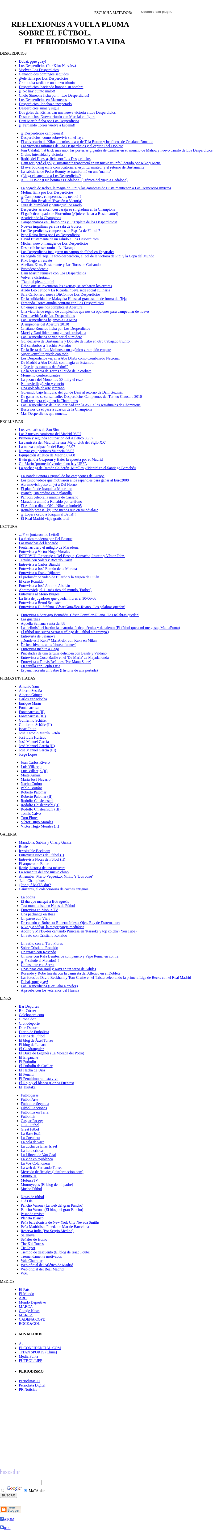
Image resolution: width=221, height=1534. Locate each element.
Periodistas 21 (29, 1381)
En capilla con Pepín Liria (40, 666)
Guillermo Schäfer (33, 720)
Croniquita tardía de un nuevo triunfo (47, 83)
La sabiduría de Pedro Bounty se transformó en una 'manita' (66, 171)
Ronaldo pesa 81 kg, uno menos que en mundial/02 (59, 510)
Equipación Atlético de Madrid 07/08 (47, 455)
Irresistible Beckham (34, 851)
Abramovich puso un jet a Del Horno (49, 484)
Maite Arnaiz (31, 775)
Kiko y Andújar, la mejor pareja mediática (52, 927)
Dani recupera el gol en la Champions (49, 401)
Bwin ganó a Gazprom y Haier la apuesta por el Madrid (61, 459)
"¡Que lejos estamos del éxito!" (44, 367)
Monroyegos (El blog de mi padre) (47, 1185)
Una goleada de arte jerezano (43, 388)
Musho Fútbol (31, 1189)
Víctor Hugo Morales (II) (40, 826)
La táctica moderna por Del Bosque (45, 539)
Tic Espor (28, 1248)
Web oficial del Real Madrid (42, 1269)
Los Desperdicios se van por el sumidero (51, 337)
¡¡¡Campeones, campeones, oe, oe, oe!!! (51, 197)
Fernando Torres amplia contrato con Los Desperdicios (62, 303)
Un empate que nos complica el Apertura (51, 307)
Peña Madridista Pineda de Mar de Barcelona (55, 1227)
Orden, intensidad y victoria (42, 154)
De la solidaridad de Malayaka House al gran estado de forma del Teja (74, 299)
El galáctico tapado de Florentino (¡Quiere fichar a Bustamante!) (69, 214)
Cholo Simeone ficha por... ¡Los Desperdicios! (54, 95)
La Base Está (31, 1133)
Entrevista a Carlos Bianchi (39, 564)
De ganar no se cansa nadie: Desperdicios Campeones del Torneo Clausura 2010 (81, 396)
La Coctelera (30, 1138)
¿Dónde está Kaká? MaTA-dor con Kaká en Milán (59, 640)
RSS (5, 1528)
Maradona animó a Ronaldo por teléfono (51, 501)
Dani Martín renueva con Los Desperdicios (53, 273)
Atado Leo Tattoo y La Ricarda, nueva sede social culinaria (65, 290)
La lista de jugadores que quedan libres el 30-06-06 (57, 598)
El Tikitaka (27, 1087)
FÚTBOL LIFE (30, 1361)
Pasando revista (32, 1214)
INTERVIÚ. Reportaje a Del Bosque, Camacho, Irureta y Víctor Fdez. (72, 556)
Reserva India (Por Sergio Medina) (47, 1231)
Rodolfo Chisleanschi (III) (41, 809)
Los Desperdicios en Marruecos (43, 100)
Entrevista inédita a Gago (40, 649)
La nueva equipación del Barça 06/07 (47, 447)
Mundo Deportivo (32, 1302)
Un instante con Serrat (37, 965)
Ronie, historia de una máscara (42, 868)
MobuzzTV (29, 1180)
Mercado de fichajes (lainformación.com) (52, 1172)
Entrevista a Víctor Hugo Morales (44, 552)
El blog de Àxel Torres (36, 1040)
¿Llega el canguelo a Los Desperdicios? (51, 176)
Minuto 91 (29, 1176)
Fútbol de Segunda (35, 1104)
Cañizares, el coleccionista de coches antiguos (53, 889)
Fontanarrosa (29, 708)
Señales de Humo (34, 1239)
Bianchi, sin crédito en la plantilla (46, 493)
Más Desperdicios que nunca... (44, 414)
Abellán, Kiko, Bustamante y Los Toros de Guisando (61, 265)
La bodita (28, 897)
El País (24, 1289)
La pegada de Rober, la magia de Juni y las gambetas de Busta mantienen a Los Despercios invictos (96, 188)
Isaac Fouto (27, 729)
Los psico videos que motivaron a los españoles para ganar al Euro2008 (75, 480)
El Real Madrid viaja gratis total (45, 518)
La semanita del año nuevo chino (44, 872)
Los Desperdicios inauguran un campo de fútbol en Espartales (67, 252)
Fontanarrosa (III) (32, 716)
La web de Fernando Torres (41, 1168)
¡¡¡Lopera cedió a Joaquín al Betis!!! (48, 514)
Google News (29, 1311)
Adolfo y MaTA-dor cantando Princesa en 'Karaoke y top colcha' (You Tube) (79, 931)
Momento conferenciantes (40, 375)
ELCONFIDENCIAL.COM (40, 1348)
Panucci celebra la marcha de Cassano (49, 497)
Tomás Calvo (31, 813)
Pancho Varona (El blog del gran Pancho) (52, 1210)
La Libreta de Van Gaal (38, 1155)
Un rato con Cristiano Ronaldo (44, 935)
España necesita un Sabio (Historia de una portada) (59, 670)
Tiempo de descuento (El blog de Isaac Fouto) (55, 1252)
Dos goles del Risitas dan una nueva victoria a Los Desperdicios (67, 112)
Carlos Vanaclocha (33, 699)
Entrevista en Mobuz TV (39, 910)
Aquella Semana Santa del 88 (43, 623)
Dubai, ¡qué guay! (32, 61)
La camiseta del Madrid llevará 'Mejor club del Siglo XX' (62, 442)
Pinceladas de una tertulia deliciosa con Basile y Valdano (64, 653)
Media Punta (28, 1356)
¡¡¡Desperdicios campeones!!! (43, 133)
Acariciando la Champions (41, 218)
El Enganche (28, 1057)
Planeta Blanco (32, 1218)
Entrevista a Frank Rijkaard (39, 573)
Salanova (28, 1235)
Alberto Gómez (30, 695)
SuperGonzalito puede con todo (44, 354)
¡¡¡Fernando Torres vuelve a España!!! (48, 125)
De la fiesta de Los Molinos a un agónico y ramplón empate (66, 350)
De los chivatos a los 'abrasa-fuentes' (48, 645)
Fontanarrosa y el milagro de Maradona (49, 547)
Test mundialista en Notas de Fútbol (48, 906)
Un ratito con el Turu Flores (42, 943)
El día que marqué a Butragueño (45, 901)
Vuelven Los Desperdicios (39, 70)
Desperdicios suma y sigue (39, 108)
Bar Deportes (29, 1006)
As (21, 1344)
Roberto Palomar (33, 792)
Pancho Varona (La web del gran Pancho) (52, 1205)
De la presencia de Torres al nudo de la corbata (56, 371)
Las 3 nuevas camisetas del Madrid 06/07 (50, 434)
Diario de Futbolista (34, 1032)
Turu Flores (29, 818)
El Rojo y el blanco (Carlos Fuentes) (46, 1083)
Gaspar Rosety (32, 1121)
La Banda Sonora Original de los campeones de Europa (62, 476)
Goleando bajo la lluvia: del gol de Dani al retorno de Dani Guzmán (72, 392)
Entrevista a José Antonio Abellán (44, 586)
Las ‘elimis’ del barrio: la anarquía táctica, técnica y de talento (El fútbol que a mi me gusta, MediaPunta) (100, 628)
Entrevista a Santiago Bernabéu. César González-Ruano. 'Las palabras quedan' (80, 615)
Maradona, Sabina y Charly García (45, 842)
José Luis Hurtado (32, 737)
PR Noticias (28, 1389)
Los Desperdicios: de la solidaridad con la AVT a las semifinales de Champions (81, 405)
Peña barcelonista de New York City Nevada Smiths (60, 1222)
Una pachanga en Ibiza (38, 914)
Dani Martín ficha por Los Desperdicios (49, 121)
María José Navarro (35, 779)
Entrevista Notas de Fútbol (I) (41, 855)
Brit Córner (27, 1011)
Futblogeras (30, 1095)
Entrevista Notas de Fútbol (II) (42, 859)
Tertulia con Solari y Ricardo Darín (45, 560)
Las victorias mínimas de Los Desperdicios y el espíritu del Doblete (72, 146)
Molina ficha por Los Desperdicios (47, 192)
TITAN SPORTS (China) (38, 1352)
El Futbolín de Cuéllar (36, 1066)
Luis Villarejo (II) (34, 771)
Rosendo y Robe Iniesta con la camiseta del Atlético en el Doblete (71, 973)
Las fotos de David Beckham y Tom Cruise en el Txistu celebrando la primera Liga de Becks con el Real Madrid (106, 977)
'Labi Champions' (32, 881)
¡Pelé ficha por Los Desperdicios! (44, 78)
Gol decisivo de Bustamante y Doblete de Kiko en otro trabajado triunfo (75, 341)
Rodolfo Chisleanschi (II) (40, 805)
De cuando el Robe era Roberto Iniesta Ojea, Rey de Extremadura (70, 923)
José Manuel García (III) (37, 750)
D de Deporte (29, 1028)
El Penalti (26, 1074)
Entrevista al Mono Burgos (39, 594)
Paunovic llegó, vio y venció (42, 384)
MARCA (26, 1306)
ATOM (7, 1519)
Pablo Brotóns (31, 788)
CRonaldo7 (27, 1019)
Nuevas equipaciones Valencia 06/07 (46, 451)
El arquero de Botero (34, 864)
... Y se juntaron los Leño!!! (40, 535)
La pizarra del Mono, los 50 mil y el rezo (52, 379)
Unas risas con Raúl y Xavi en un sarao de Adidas (58, 969)
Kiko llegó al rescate (36, 260)
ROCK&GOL (29, 1324)
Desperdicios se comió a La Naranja (48, 248)
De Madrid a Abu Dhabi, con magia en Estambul (57, 362)
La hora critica (32, 1150)
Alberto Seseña (30, 691)
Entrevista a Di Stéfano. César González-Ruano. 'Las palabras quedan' (72, 607)
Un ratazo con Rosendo (38, 952)
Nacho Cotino (31, 784)
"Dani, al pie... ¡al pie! (37, 282)
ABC (23, 1298)
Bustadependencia (34, 269)
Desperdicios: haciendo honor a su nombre (51, 87)
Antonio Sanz (29, 686)
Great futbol (30, 1129)
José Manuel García (34, 742)
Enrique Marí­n (30, 703)
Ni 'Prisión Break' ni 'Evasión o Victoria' (51, 201)
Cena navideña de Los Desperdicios (48, 316)
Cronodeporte (29, 1023)
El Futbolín (27, 1062)
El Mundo (26, 1294)
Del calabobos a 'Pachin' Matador (46, 345)
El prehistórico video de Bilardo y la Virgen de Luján (59, 577)
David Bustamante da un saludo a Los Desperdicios (60, 239)
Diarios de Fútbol (32, 1036)
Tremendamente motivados (41, 1256)
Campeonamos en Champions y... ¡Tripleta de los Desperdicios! (69, 222)
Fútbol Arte (29, 1099)
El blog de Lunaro (32, 1045)
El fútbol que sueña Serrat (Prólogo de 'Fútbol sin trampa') (65, 632)
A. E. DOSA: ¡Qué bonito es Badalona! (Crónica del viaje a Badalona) (74, 180)
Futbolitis (28, 1116)
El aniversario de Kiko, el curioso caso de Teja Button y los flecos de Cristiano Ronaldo (87, 142)
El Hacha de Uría (32, 1070)
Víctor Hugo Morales (37, 822)
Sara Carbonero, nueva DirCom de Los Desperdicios (60, 294)
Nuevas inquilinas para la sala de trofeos (51, 226)
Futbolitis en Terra (35, 1112)
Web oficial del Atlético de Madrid (47, 1265)
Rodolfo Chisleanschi (37, 801)
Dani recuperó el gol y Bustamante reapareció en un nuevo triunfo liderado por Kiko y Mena (91, 163)
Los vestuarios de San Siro (39, 430)
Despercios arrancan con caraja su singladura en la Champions (68, 209)
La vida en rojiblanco (37, 1159)
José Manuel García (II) (37, 746)
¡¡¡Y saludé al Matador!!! (40, 960)
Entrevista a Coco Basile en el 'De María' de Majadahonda (65, 657)
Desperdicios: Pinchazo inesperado (45, 104)
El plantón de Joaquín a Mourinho (46, 489)
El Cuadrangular (31, 1049)
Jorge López (28, 754)
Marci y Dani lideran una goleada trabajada (53, 333)
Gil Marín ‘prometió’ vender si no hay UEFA (53, 464)
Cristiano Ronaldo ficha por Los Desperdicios (55, 328)
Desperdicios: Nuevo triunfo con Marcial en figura (57, 117)
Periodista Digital (32, 1385)
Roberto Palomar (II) (36, 796)
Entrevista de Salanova (38, 636)
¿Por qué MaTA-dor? (35, 885)
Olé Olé (27, 1201)
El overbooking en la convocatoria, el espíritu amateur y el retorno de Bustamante (82, 167)
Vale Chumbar (31, 1261)
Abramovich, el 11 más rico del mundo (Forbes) (55, 590)
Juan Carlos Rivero (35, 762)
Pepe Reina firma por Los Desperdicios (50, 235)
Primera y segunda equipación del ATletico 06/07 (56, 438)
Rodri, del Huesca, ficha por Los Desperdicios (56, 159)
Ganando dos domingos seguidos (44, 74)
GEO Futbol (30, 1125)
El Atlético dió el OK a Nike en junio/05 (51, 506)
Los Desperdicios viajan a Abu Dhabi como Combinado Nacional (70, 358)
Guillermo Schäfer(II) (35, 725)
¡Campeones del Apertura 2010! (45, 324)
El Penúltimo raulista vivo (38, 1079)
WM (24, 1273)
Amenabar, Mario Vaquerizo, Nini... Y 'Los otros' (56, 876)
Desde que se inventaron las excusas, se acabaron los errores (66, 286)
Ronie (23, 847)
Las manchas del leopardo (38, 543)
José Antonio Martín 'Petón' (40, 733)
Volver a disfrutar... (35, 277)
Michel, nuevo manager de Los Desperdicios (54, 243)
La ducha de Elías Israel (39, 1146)
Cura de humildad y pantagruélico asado (51, 205)
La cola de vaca (32, 1142)
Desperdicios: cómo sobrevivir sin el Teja (52, 137)
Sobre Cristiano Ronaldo (39, 948)
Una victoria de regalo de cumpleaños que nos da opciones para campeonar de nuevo (85, 311)
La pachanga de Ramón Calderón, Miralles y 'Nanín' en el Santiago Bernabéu (77, 468)
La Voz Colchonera (35, 1163)
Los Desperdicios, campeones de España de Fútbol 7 (60, 231)
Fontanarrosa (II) (32, 712)
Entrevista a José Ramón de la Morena (48, 569)
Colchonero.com (31, 1015)
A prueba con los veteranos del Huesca (50, 990)
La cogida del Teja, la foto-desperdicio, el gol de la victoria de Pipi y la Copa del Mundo (87, 256)
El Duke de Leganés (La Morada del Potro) (51, 1053)
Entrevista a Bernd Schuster (40, 603)
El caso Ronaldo (31, 581)
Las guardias (30, 619)
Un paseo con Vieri (35, 918)
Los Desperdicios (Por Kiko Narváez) (47, 66)
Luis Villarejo (31, 767)
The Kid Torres (32, 1244)
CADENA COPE (32, 1319)
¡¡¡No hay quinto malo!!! (38, 91)
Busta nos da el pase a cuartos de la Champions (56, 409)
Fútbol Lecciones (34, 1108)
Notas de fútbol (32, 1197)
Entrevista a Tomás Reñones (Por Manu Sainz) (56, 662)
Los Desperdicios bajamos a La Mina (49, 320)
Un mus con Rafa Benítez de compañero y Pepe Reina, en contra (69, 956)
